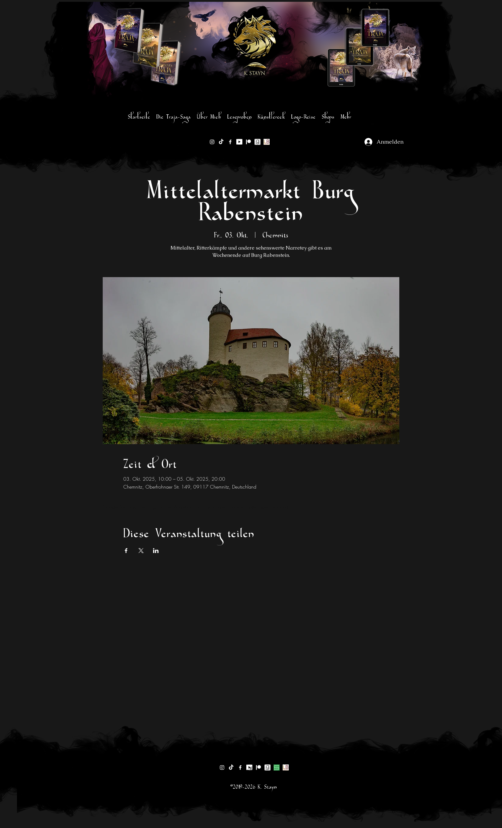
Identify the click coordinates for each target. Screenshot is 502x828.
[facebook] (230, 142)
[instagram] (212, 142)
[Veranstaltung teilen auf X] (141, 550)
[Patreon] (248, 142)
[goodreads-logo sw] (257, 142)
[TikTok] (221, 142)
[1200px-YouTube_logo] (239, 142)
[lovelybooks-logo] (267, 142)
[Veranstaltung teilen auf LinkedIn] (156, 550)
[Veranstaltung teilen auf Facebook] (126, 550)
